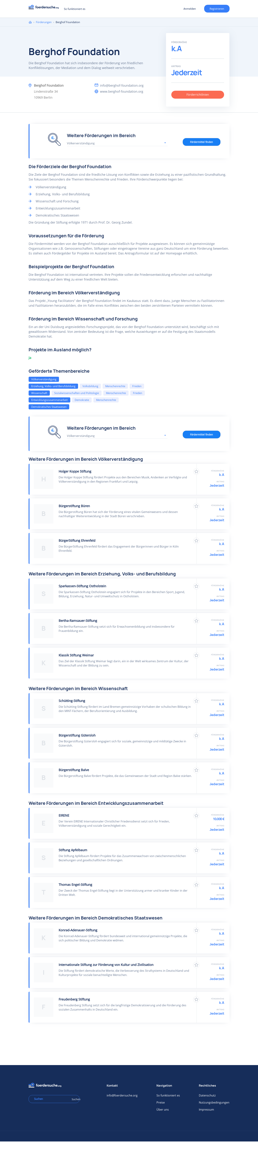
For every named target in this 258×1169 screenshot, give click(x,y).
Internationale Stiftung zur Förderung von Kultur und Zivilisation (106, 965)
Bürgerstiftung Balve (74, 770)
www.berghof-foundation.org (121, 91)
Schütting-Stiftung (72, 701)
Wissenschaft (39, 393)
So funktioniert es (74, 9)
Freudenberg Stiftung (74, 999)
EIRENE (64, 815)
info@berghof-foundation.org (122, 85)
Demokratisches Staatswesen (49, 406)
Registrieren (217, 8)
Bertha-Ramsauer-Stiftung (78, 620)
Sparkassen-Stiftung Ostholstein (82, 586)
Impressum (206, 1109)
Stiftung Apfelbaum (73, 850)
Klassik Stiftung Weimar (76, 655)
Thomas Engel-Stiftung (75, 884)
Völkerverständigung (43, 379)
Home (30, 22)
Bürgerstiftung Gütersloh (77, 735)
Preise (160, 1102)
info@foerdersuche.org (122, 1095)
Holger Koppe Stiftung (75, 471)
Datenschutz (207, 1095)
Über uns (162, 1109)
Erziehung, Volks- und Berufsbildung (53, 386)
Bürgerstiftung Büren (74, 506)
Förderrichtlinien (197, 95)
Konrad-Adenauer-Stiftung (78, 930)
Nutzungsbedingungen (214, 1102)
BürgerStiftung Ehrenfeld (77, 540)
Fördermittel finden (201, 142)
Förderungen (44, 22)
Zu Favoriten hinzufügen (196, 471)
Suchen (74, 1099)
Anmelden (189, 8)
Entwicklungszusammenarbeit (49, 400)
